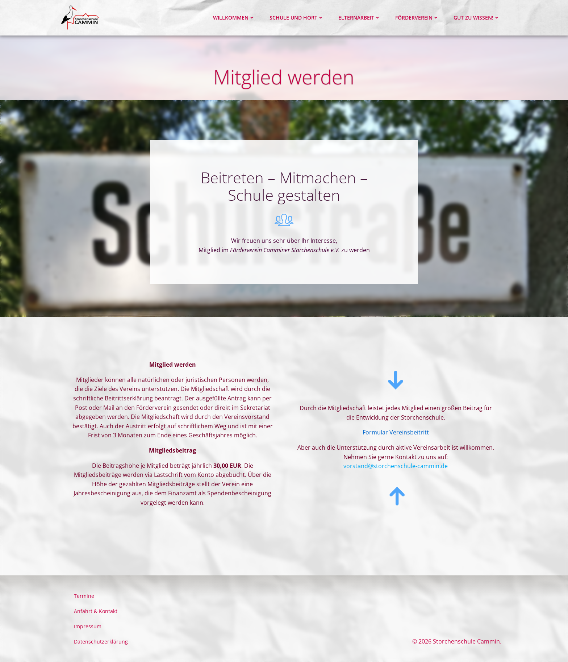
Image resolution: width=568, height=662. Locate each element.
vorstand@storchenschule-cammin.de (395, 466)
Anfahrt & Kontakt (95, 611)
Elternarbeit (359, 17)
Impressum (87, 626)
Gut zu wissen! (477, 17)
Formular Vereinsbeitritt (396, 432)
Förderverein (417, 17)
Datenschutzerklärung (101, 641)
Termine (84, 595)
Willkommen (234, 17)
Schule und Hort (297, 17)
